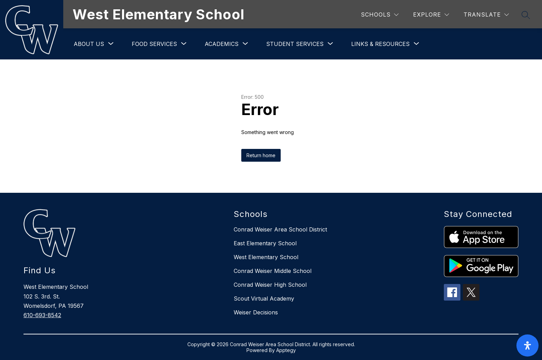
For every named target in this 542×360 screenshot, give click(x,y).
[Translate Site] (486, 14)
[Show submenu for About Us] (89, 44)
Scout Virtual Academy (264, 298)
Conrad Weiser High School (270, 284)
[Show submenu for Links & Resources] (380, 44)
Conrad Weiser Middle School (272, 270)
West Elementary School (266, 257)
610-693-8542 (42, 315)
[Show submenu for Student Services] (295, 44)
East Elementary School (265, 243)
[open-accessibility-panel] (527, 345)
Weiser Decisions (256, 312)
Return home (260, 155)
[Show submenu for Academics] (222, 44)
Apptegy (286, 350)
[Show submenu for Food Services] (154, 44)
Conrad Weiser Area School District (280, 229)
